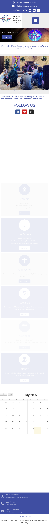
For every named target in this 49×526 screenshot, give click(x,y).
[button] (35, 20)
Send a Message (12, 509)
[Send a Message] (2, 511)
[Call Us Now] (2, 503)
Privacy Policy (24, 516)
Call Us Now (10, 502)
